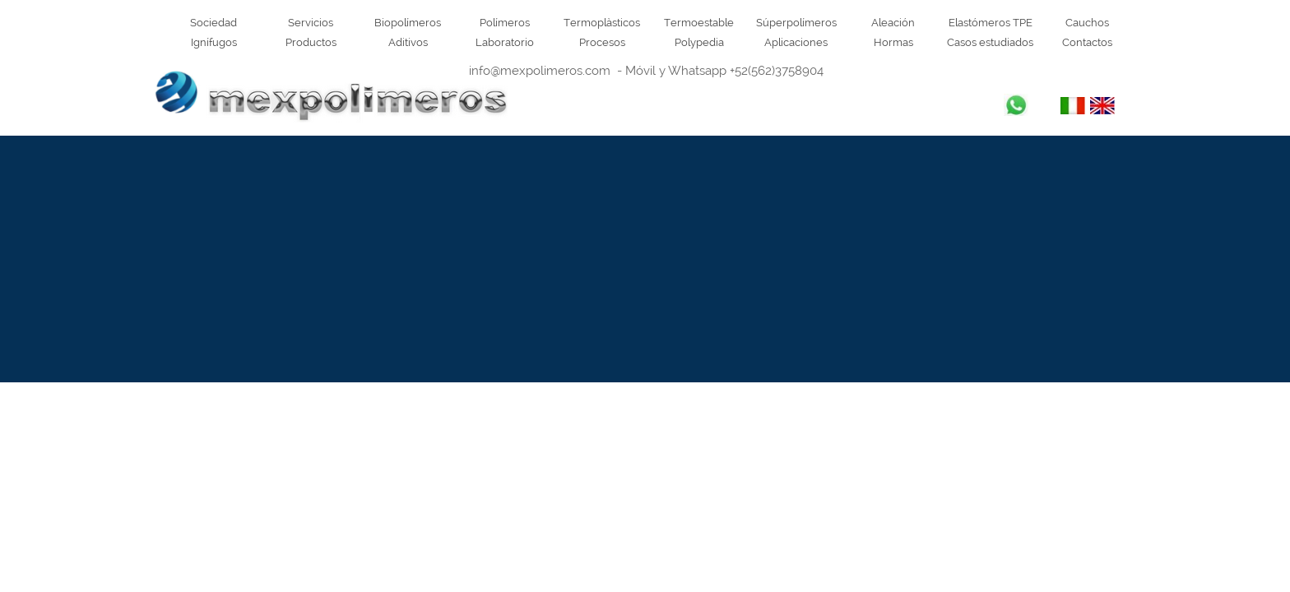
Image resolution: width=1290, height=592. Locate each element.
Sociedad (213, 22)
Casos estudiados (990, 42)
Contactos (1087, 42)
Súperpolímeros (796, 22)
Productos (310, 42)
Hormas (893, 42)
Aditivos (408, 42)
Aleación (893, 22)
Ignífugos (214, 42)
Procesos (602, 42)
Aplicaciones (796, 42)
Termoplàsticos (602, 22)
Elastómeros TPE (990, 22)
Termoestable (699, 22)
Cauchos (1087, 22)
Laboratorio (505, 42)
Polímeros (505, 22)
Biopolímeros (407, 22)
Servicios (310, 22)
